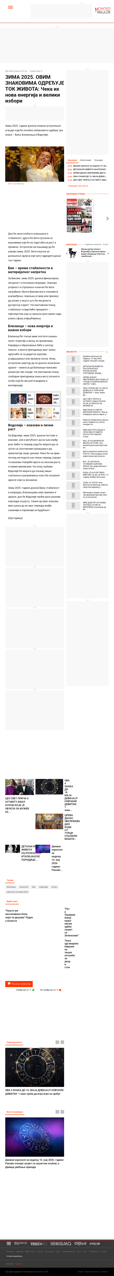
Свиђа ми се (25, 990)
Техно (79, 1252)
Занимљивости (68, 1252)
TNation (104, 1272)
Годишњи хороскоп (93, 244)
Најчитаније (85, 160)
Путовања (49, 1252)
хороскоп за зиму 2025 (17, 892)
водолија (43, 887)
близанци (11, 887)
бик (33, 887)
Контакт (18, 1264)
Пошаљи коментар (19, 984)
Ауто (85, 1252)
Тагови (10, 880)
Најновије (72, 160)
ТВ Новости (93, 1252)
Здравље (19, 1252)
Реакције (98, 160)
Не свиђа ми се (51, 990)
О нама (103, 1252)
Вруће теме (12, 901)
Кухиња (40, 1252)
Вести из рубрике (15, 1112)
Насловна (10, 1252)
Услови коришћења (14, 1256)
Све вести (71, 352)
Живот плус (30, 1252)
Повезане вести (14, 1042)
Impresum (10, 1264)
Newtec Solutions (91, 1272)
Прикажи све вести (78, 186)
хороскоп (23, 887)
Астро (54, 887)
